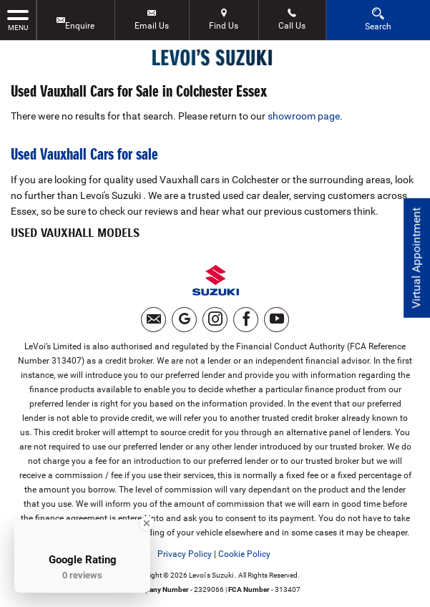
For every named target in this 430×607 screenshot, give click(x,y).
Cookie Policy (244, 554)
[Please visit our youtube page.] (276, 319)
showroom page (304, 116)
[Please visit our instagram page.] (215, 319)
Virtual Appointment (416, 258)
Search (378, 19)
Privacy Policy (184, 554)
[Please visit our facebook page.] (245, 319)
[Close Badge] (147, 523)
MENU (18, 19)
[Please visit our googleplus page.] (184, 319)
